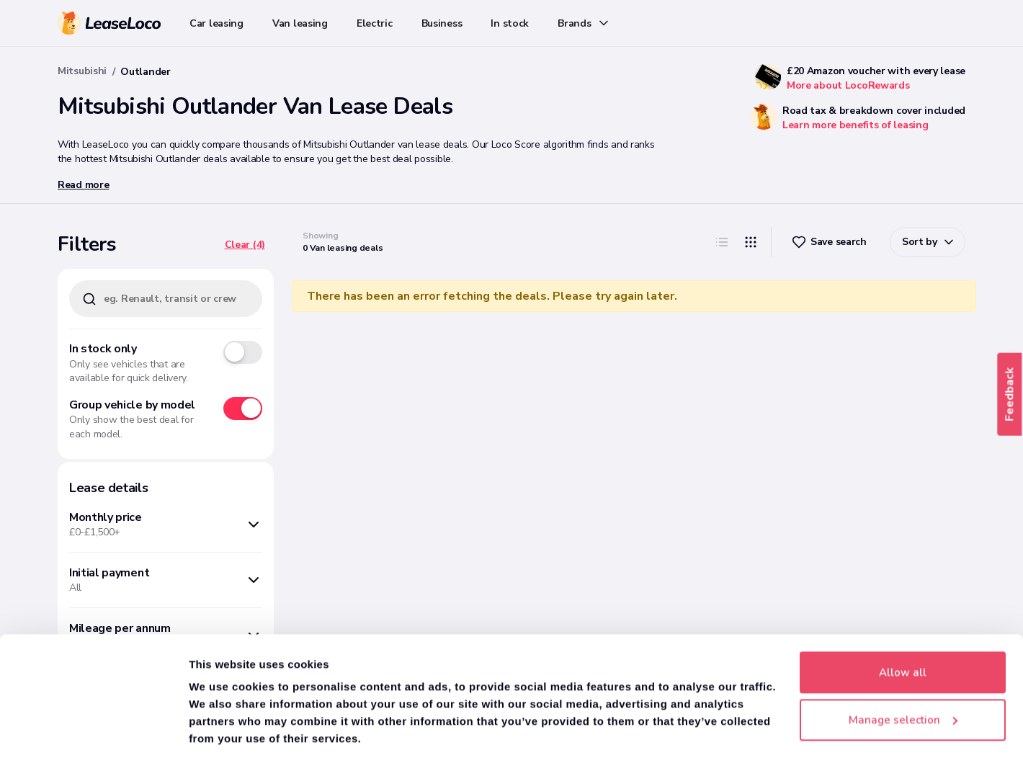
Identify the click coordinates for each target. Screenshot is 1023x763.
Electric (375, 23)
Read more (83, 185)
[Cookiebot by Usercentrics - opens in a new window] (93, 735)
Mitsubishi (82, 71)
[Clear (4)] (245, 245)
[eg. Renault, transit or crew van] (165, 299)
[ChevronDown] (927, 242)
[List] (721, 242)
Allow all (902, 629)
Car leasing (216, 23)
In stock (510, 23)
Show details (223, 735)
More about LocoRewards (848, 85)
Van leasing (300, 23)
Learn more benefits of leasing (855, 125)
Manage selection (903, 676)
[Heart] (830, 242)
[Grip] (750, 242)
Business (442, 23)
